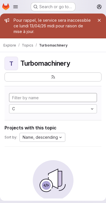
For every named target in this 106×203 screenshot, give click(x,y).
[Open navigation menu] (15, 6)
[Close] (99, 20)
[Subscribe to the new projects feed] (53, 76)
